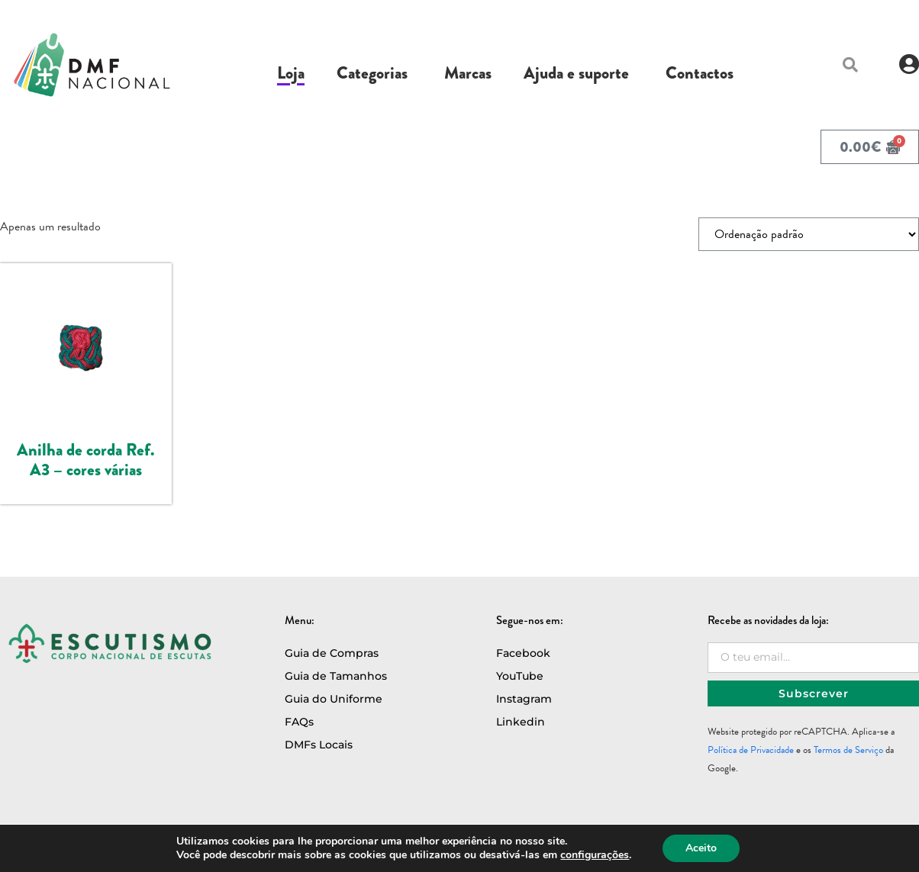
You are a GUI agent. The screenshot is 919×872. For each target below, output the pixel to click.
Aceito (701, 848)
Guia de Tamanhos (336, 676)
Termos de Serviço (848, 750)
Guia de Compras (332, 653)
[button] (850, 65)
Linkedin (520, 722)
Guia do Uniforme (333, 699)
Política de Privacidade (751, 750)
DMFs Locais (319, 744)
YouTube (519, 676)
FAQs (299, 722)
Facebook (523, 653)
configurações (594, 855)
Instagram (524, 699)
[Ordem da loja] (808, 234)
